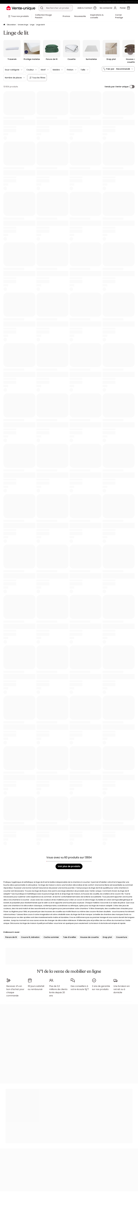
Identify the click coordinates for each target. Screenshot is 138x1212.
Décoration (11, 25)
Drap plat (107, 937)
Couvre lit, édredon (30, 937)
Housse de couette (89, 937)
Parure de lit (11, 937)
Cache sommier (51, 937)
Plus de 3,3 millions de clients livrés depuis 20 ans (58, 989)
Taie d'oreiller (69, 937)
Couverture (121, 937)
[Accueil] (4, 25)
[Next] (130, 50)
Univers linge (23, 25)
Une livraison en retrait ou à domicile (121, 988)
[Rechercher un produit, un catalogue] (42, 8)
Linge (32, 25)
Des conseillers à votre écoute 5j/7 (80, 986)
